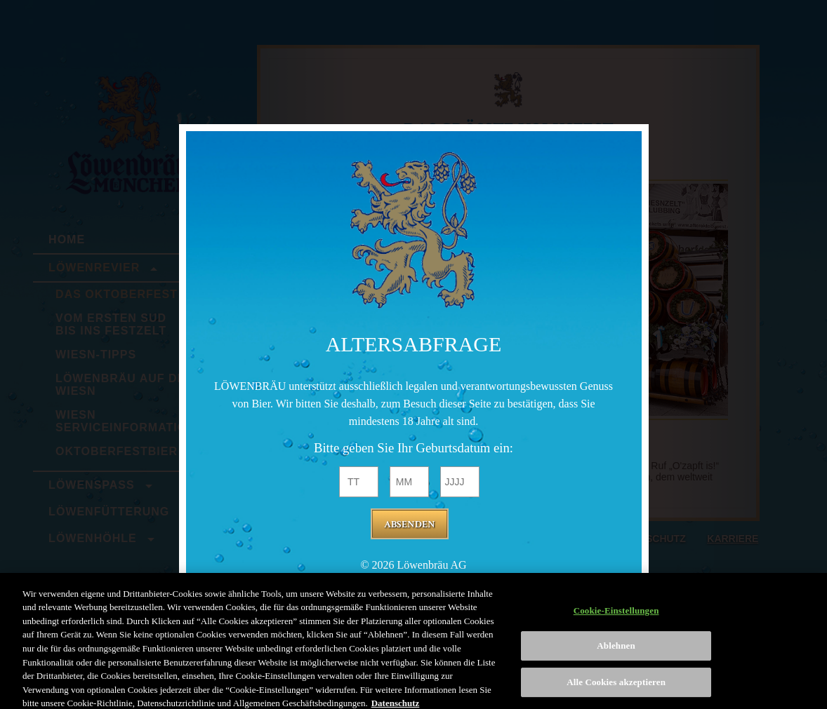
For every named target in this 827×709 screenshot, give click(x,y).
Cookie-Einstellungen (616, 616)
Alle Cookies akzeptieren (616, 687)
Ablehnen (616, 652)
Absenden (409, 524)
